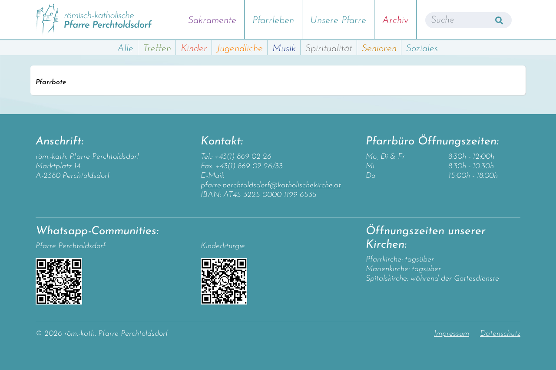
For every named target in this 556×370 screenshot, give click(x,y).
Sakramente (212, 21)
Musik (284, 49)
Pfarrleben (273, 21)
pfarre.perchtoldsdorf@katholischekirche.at (271, 185)
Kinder (194, 49)
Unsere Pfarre (338, 21)
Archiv (395, 21)
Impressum (451, 334)
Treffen (157, 49)
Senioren (379, 49)
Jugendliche (240, 49)
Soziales (422, 49)
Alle (125, 49)
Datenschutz (500, 334)
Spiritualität (328, 49)
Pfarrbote (51, 82)
